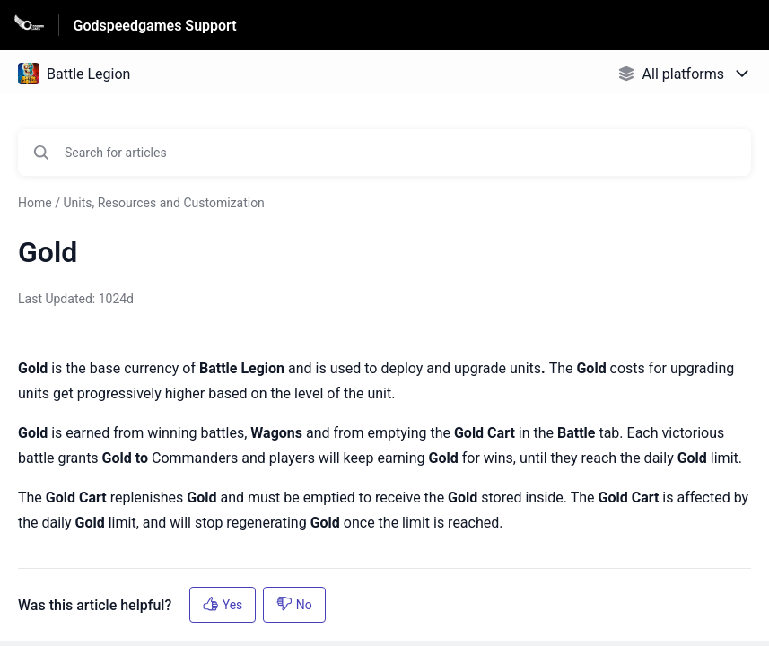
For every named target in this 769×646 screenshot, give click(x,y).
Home (35, 203)
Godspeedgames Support (155, 25)
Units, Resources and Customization (163, 203)
